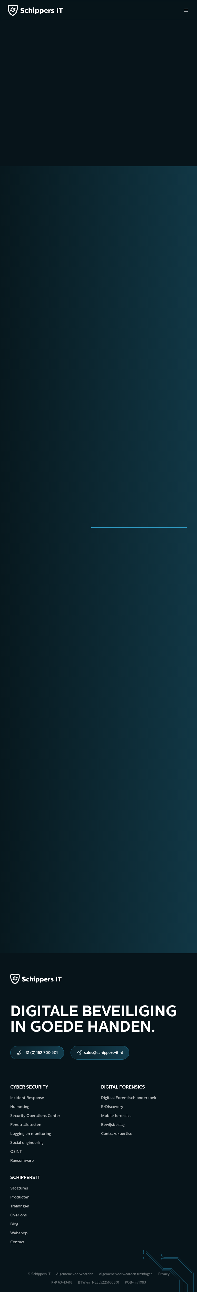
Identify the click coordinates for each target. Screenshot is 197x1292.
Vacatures (19, 1189)
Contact (17, 1242)
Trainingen (19, 1206)
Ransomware (22, 1161)
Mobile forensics (116, 1116)
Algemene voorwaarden (74, 1274)
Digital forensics (123, 1087)
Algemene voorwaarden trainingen (126, 1274)
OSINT (16, 1152)
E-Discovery (112, 1107)
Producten (19, 1197)
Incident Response (27, 1098)
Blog (14, 1224)
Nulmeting (19, 1107)
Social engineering (27, 1143)
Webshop (18, 1233)
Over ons (18, 1215)
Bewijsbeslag (113, 1125)
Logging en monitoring (30, 1134)
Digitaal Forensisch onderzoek (128, 1098)
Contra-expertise (116, 1134)
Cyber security (29, 1087)
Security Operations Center (35, 1116)
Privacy (164, 1274)
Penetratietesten (25, 1125)
